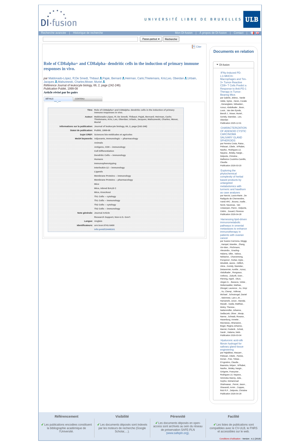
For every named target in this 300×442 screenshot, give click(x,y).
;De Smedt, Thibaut (87, 78)
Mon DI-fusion (184, 32)
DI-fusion (224, 64)
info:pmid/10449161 (104, 229)
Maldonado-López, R (62, 78)
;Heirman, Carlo (134, 78)
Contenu (79, 99)
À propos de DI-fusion (213, 32)
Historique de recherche (88, 32)
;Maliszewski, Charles (70, 81)
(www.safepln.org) (177, 433)
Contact (238, 32)
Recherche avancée (53, 32)
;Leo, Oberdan (175, 78)
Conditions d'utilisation (230, 439)
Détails (52, 99)
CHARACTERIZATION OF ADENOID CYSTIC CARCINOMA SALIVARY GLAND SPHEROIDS (233, 134)
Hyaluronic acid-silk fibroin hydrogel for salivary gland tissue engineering (232, 345)
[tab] (233, 64)
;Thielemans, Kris (155, 78)
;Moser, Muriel (93, 81)
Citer (199, 46)
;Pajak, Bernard (111, 78)
